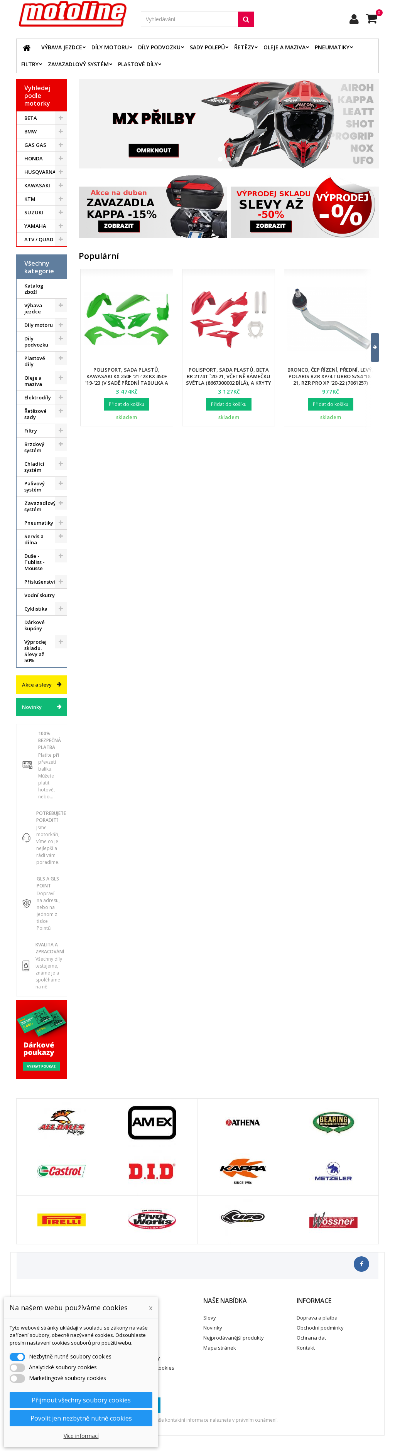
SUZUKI (33, 212)
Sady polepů (207, 47)
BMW (30, 131)
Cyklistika (35, 608)
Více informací (81, 1435)
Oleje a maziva (284, 47)
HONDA (33, 158)
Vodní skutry (39, 595)
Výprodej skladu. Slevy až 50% (35, 651)
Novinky (32, 707)
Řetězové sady (35, 414)
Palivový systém (34, 486)
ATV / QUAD (38, 239)
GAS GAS (35, 144)
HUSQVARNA (40, 171)
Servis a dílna (34, 539)
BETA (30, 117)
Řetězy (244, 47)
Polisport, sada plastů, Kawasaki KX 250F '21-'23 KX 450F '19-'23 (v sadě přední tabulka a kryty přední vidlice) (126, 379)
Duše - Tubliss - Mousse (34, 562)
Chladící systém (34, 466)
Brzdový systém (34, 447)
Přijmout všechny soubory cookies (81, 1400)
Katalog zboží (34, 288)
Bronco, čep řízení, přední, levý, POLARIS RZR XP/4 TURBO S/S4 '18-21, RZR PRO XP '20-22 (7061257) (330, 376)
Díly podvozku (159, 47)
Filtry (30, 64)
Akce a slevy (37, 684)
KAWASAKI (37, 185)
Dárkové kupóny (34, 625)
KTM (29, 198)
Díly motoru (110, 47)
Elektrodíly (37, 397)
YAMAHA (35, 225)
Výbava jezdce (61, 47)
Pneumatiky (332, 47)
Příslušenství (39, 581)
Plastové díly (138, 64)
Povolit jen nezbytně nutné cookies (81, 1418)
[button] (370, 347)
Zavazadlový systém (78, 64)
